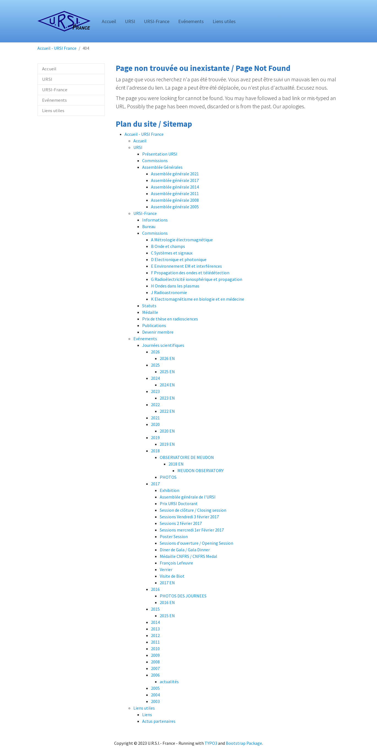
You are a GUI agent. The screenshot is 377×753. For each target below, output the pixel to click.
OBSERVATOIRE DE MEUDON (187, 457)
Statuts (149, 305)
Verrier (166, 569)
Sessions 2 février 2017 (181, 523)
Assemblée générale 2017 (175, 180)
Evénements (145, 338)
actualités (169, 681)
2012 (155, 635)
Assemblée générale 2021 (175, 173)
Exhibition (169, 490)
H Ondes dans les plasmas (175, 286)
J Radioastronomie (169, 292)
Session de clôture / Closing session (193, 510)
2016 (155, 589)
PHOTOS (168, 477)
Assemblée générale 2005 (175, 206)
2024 (155, 378)
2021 (155, 417)
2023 (155, 391)
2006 (155, 675)
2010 (155, 648)
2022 (155, 404)
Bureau (148, 226)
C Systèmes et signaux (171, 253)
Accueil (140, 140)
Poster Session (174, 536)
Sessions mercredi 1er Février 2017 (192, 530)
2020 (155, 424)
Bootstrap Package (244, 743)
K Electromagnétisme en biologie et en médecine (197, 299)
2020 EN (167, 431)
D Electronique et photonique (179, 259)
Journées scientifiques (163, 345)
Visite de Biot (172, 576)
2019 (155, 437)
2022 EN (167, 411)
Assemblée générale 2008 (175, 200)
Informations (155, 220)
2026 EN (167, 358)
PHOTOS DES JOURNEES (183, 596)
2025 (155, 365)
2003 (155, 701)
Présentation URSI (159, 154)
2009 (155, 655)
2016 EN (167, 602)
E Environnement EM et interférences (186, 266)
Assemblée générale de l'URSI (188, 497)
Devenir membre (158, 332)
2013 (155, 629)
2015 (155, 609)
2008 (155, 662)
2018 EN (176, 464)
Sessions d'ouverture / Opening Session (196, 543)
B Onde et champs (168, 246)
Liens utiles (144, 708)
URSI (137, 147)
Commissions (155, 160)
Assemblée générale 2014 (175, 187)
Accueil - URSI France (144, 134)
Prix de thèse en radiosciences (170, 319)
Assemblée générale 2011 (175, 193)
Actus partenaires (158, 721)
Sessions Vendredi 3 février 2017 (189, 516)
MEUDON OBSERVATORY (200, 470)
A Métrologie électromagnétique (182, 239)
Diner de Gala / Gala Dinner (185, 549)
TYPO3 (211, 743)
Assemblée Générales (162, 167)
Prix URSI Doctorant (179, 503)
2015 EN (167, 615)
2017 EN (167, 582)
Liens (147, 714)
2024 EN (167, 384)
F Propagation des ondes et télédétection (190, 272)
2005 (155, 688)
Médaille (150, 312)
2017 (155, 483)
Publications (154, 325)
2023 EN (167, 398)
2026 (155, 352)
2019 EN (167, 444)
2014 (155, 622)
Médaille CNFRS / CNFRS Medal (188, 556)
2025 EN (167, 371)
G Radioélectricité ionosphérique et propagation (196, 279)
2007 (155, 668)
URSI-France (145, 213)
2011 (155, 642)
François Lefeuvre (176, 563)
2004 (155, 694)
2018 (155, 450)
